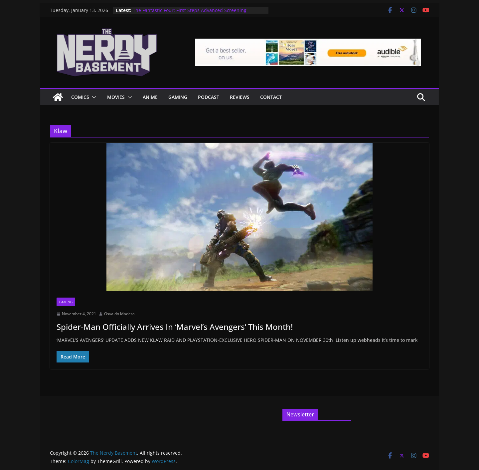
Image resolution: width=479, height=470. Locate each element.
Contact (271, 97)
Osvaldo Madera (119, 314)
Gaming (177, 97)
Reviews (239, 97)
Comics (80, 97)
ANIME (150, 97)
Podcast (208, 97)
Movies (116, 97)
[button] (92, 97)
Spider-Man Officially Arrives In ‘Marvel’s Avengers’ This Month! (175, 326)
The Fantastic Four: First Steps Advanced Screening (189, 10)
